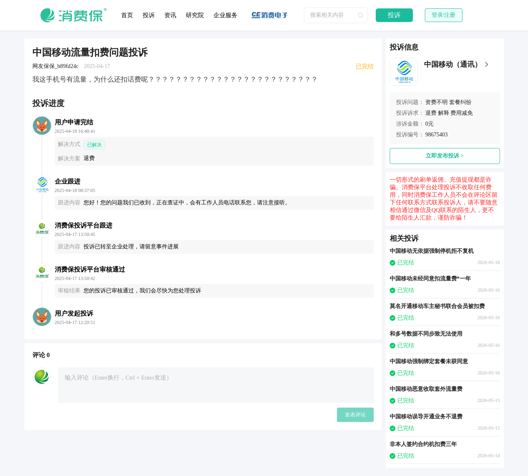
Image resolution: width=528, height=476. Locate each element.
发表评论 (355, 415)
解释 (443, 113)
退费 (430, 113)
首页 (127, 15)
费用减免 (461, 113)
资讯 (170, 15)
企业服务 (225, 15)
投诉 (149, 15)
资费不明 (436, 102)
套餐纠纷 (460, 102)
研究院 (195, 15)
